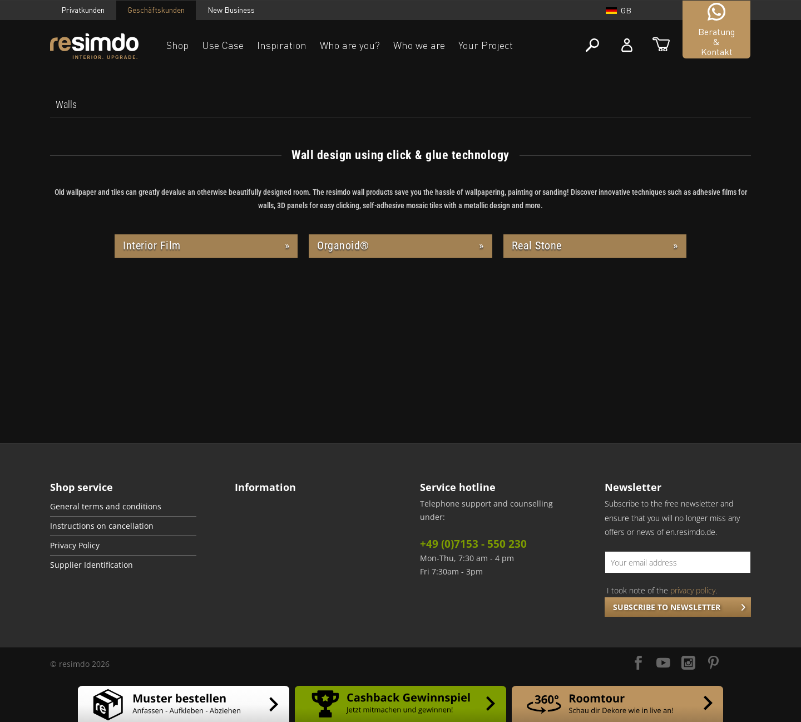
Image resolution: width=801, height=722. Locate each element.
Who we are (419, 45)
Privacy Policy (75, 546)
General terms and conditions (105, 507)
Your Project (485, 45)
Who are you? (350, 45)
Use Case (223, 45)
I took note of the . (662, 590)
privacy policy (692, 590)
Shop (177, 45)
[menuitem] (66, 104)
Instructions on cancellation (102, 526)
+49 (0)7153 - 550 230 (473, 544)
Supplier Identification (91, 565)
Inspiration (281, 45)
